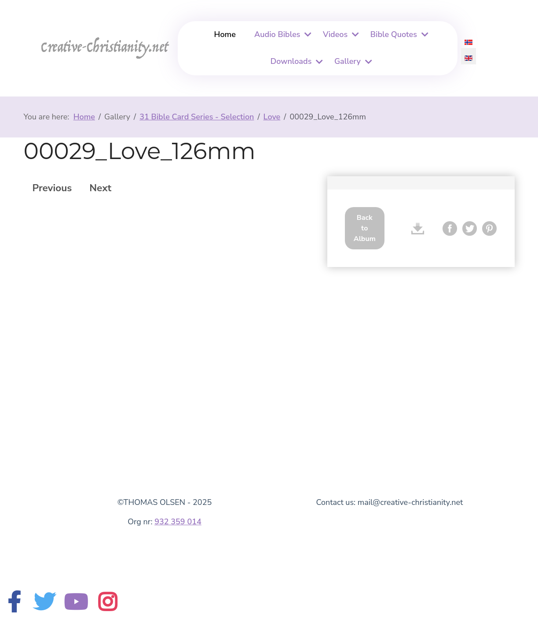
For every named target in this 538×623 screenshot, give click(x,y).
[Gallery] (367, 62)
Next (100, 188)
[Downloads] (318, 62)
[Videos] (354, 34)
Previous (52, 188)
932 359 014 (177, 521)
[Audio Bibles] (307, 34)
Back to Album (365, 228)
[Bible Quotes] (423, 34)
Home (225, 34)
